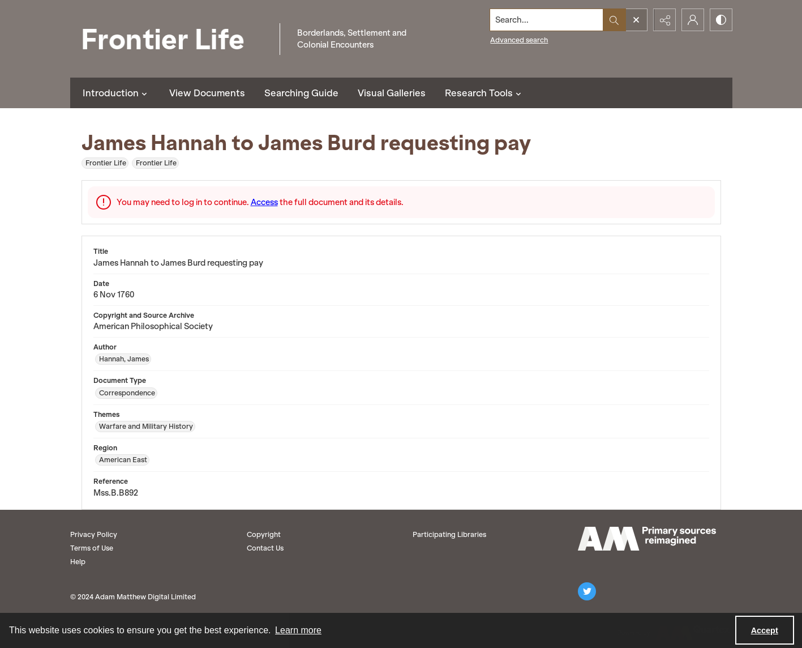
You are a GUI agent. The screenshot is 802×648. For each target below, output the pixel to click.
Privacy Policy (93, 534)
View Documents (207, 93)
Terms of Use (91, 548)
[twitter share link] (587, 591)
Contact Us (265, 548)
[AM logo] (647, 539)
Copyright (264, 534)
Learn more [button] (298, 630)
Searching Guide (301, 93)
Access (264, 202)
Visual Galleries (392, 93)
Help (77, 561)
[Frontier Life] (172, 39)
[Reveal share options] (664, 20)
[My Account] (693, 20)
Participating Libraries (449, 534)
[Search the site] (546, 20)
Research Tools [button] (484, 93)
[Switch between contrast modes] (721, 20)
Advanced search (519, 40)
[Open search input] (636, 20)
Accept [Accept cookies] (764, 630)
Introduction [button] (116, 93)
